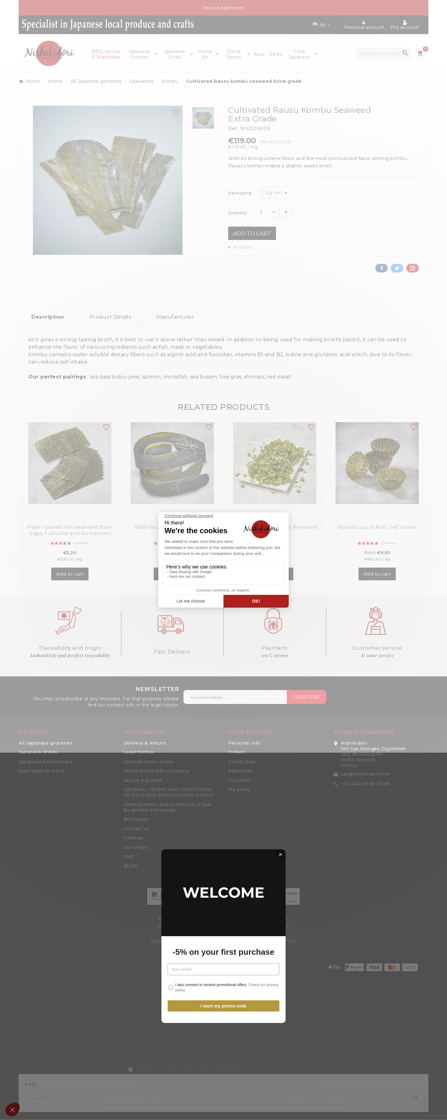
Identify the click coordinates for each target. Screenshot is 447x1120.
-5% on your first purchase (223, 576)
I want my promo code (223, 629)
